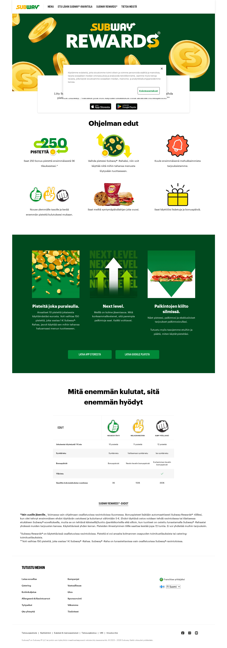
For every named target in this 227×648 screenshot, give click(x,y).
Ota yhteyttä (28, 612)
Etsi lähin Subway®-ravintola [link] (75, 6)
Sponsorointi (75, 599)
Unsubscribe (112, 633)
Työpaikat (27, 605)
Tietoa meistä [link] (129, 6)
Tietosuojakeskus (89, 633)
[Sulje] (161, 68)
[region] (114, 81)
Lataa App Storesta (90, 354)
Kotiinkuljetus (29, 592)
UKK (101, 633)
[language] (173, 587)
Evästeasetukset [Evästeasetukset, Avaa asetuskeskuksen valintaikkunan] (148, 91)
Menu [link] (51, 6)
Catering (26, 586)
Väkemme (73, 605)
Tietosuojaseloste (29, 633)
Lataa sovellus (29, 579)
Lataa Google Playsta (137, 354)
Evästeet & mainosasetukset (66, 633)
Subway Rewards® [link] (106, 6)
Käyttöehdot (45, 633)
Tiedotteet (73, 612)
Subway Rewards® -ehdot (113, 503)
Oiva (70, 592)
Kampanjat (73, 579)
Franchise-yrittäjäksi (172, 579)
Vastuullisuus (74, 586)
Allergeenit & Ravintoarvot (36, 599)
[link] (30, 7)
